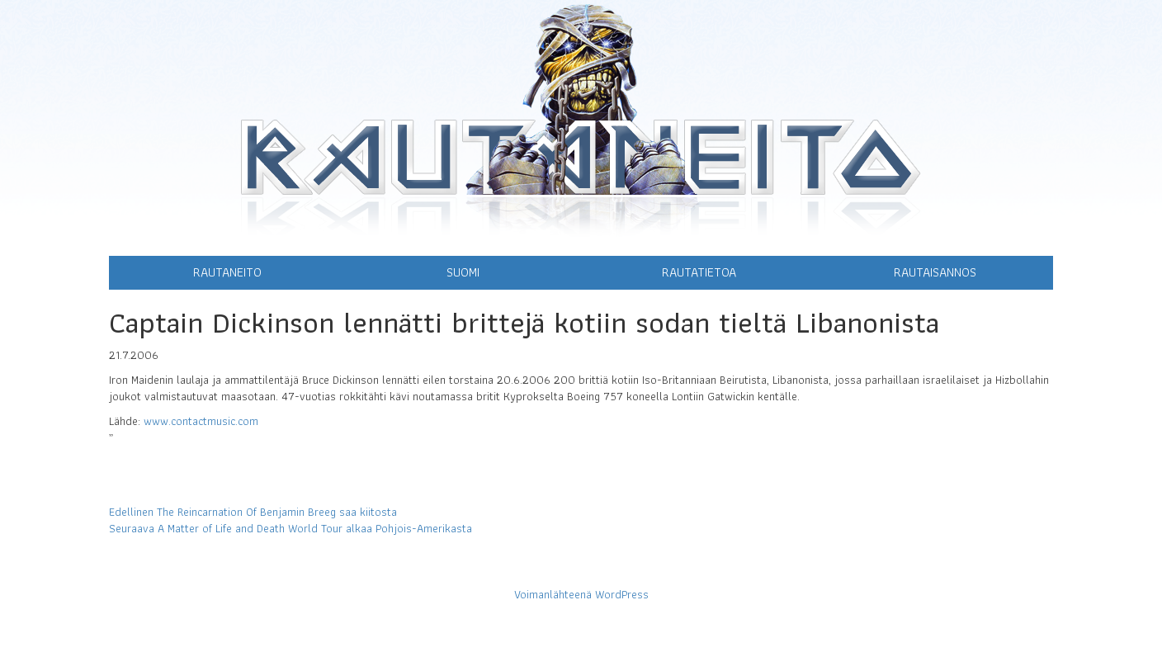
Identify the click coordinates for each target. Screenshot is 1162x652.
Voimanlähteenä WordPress (581, 594)
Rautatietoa (699, 272)
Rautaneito (227, 272)
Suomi (462, 272)
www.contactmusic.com (201, 421)
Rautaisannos (935, 272)
